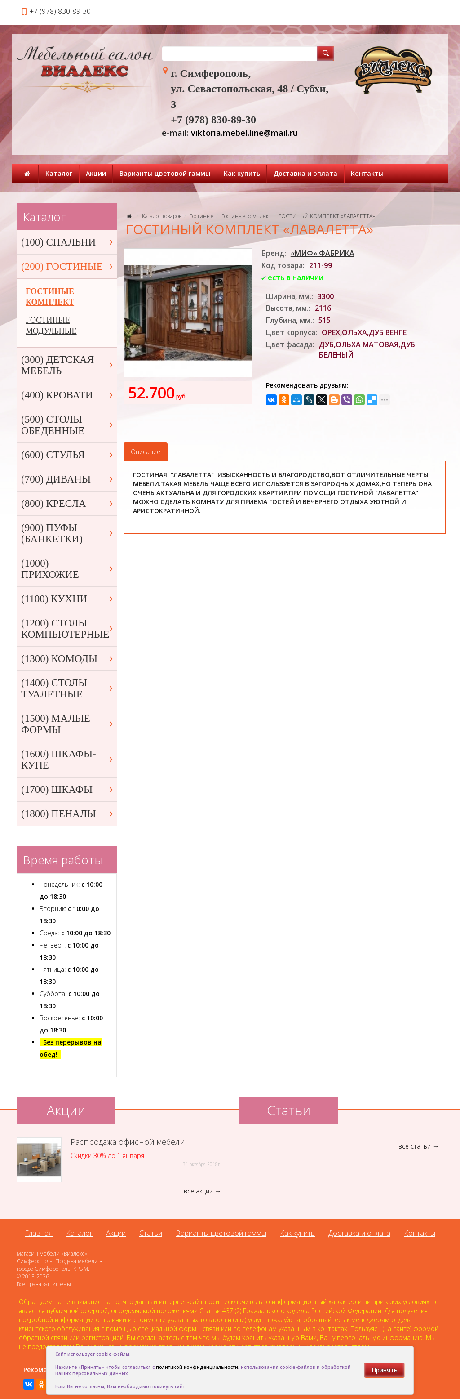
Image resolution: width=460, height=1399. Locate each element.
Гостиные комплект (246, 216)
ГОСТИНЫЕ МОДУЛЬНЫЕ (51, 325)
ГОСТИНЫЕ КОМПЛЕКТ (50, 297)
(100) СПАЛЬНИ (68, 242)
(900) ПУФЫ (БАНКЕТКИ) (68, 533)
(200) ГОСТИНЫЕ (68, 266)
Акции (96, 173)
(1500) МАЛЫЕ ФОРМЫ (68, 724)
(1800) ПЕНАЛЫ (68, 814)
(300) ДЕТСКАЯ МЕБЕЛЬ (68, 365)
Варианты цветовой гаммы (164, 173)
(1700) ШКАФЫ (68, 789)
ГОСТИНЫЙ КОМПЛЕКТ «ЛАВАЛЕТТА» (327, 216)
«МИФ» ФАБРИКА (322, 253)
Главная (39, 1233)
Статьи (150, 1233)
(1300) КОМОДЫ (68, 658)
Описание (145, 451)
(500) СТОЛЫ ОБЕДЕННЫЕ (68, 424)
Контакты (367, 173)
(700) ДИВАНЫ (68, 479)
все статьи (414, 1146)
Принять (385, 1370)
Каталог (58, 173)
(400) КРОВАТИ (68, 395)
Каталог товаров (162, 216)
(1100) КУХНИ (68, 599)
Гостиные (202, 216)
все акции (198, 1191)
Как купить (242, 173)
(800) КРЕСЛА (68, 503)
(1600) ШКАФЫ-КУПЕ (68, 759)
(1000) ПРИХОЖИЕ (68, 568)
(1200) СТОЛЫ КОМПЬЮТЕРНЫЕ (68, 628)
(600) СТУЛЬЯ (68, 455)
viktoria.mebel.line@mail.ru (244, 132)
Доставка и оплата (305, 173)
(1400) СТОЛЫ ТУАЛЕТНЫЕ (68, 688)
